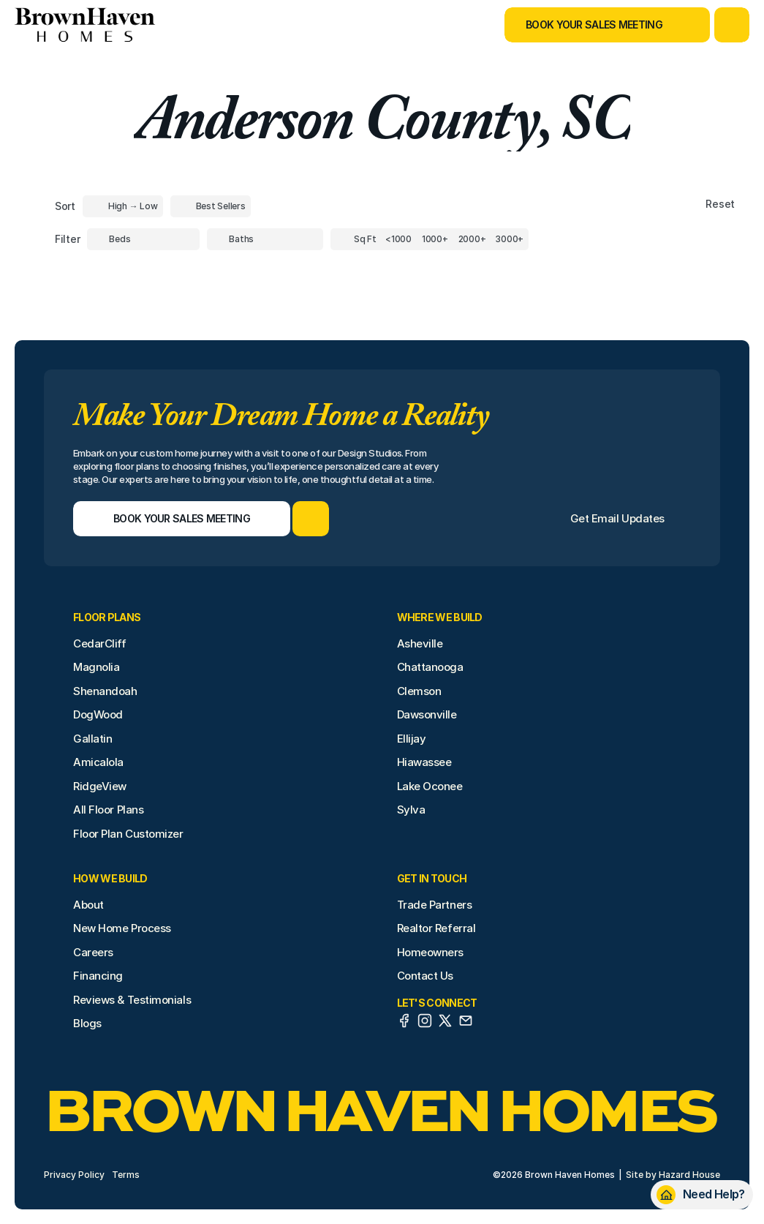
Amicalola (98, 762)
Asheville (420, 643)
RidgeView (99, 786)
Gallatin (92, 739)
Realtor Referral (436, 928)
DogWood (98, 714)
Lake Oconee (430, 786)
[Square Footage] (398, 239)
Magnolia (96, 667)
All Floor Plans (108, 809)
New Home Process (122, 928)
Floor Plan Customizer (128, 834)
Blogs (87, 1023)
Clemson (419, 691)
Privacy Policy (74, 1174)
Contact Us (425, 976)
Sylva (411, 809)
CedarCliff (99, 643)
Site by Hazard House (673, 1174)
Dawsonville (427, 714)
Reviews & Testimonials (132, 1000)
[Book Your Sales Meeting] (588, 24)
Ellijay (411, 739)
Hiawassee (424, 762)
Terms (126, 1174)
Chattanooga (430, 667)
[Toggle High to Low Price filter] (123, 206)
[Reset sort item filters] (689, 204)
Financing (98, 976)
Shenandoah (105, 691)
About (88, 905)
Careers (93, 952)
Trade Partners (434, 905)
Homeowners (430, 952)
